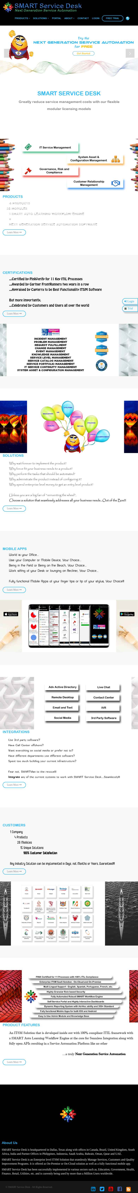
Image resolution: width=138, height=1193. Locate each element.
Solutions (41, 18)
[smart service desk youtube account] (111, 1190)
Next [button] (130, 53)
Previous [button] (8, 53)
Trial (128, 308)
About (69, 18)
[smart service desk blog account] (128, 1190)
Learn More (51, 298)
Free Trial (112, 18)
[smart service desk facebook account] (120, 1190)
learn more (51, 219)
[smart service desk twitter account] (102, 1190)
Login (95, 18)
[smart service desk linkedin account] (93, 1190)
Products (22, 18)
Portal (56, 18)
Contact (83, 18)
